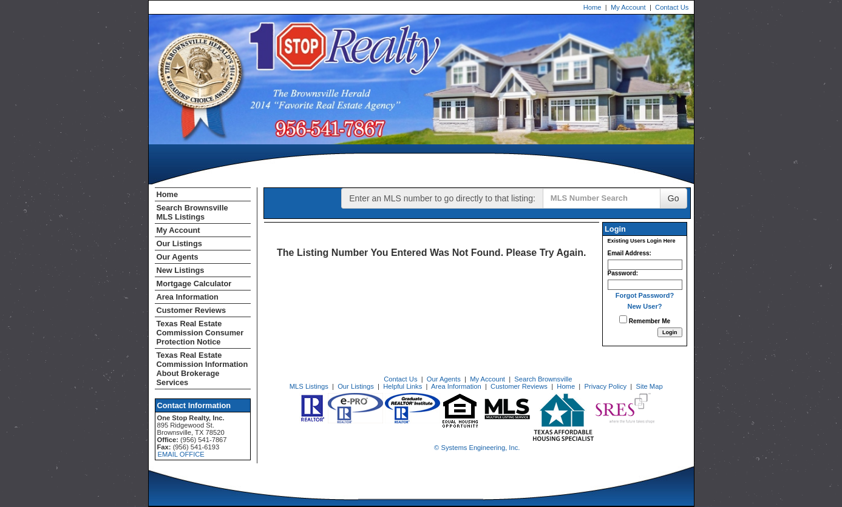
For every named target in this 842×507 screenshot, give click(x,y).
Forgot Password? (645, 295)
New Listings (181, 270)
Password (622, 273)
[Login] (669, 332)
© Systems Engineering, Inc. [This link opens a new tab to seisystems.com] (477, 447)
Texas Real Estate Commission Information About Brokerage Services (202, 369)
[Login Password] (645, 285)
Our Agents (178, 256)
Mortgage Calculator (194, 283)
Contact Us (671, 7)
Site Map (649, 386)
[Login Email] (645, 265)
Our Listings (179, 243)
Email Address (629, 253)
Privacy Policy (605, 386)
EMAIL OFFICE (181, 454)
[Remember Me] (623, 319)
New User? (645, 306)
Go (673, 198)
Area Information (188, 296)
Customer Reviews (191, 310)
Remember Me (644, 319)
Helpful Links (402, 386)
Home (592, 7)
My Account (628, 7)
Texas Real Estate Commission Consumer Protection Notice (200, 332)
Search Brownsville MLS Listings (192, 212)
